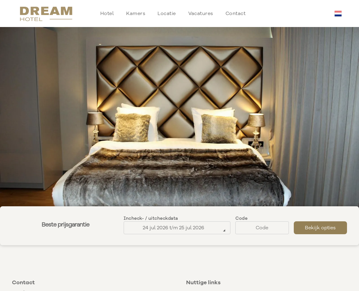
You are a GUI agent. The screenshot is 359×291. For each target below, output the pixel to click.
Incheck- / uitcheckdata (151, 218)
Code (241, 218)
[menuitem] (107, 13)
